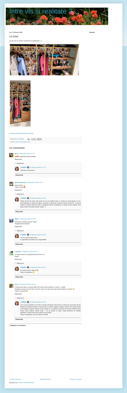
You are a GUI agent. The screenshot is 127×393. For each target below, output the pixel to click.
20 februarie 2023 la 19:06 (27, 284)
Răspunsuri (20, 163)
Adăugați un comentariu (18, 325)
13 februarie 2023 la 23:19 (28, 219)
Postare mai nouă (15, 379)
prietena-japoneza (20, 182)
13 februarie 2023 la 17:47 (38, 167)
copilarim (18, 251)
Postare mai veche (76, 379)
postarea (12, 133)
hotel (16, 142)
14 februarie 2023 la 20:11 (29, 251)
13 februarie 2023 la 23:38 (38, 235)
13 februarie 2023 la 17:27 (27, 153)
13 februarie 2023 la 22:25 (38, 198)
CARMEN (23, 167)
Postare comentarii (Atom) (26, 382)
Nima (16, 153)
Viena (28, 142)
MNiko (17, 219)
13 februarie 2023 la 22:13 (35, 182)
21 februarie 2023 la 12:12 (38, 302)
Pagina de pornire (45, 379)
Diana (17, 284)
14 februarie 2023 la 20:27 (38, 267)
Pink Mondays (28, 133)
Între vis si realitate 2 (40, 11)
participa (18, 133)
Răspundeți (18, 159)
